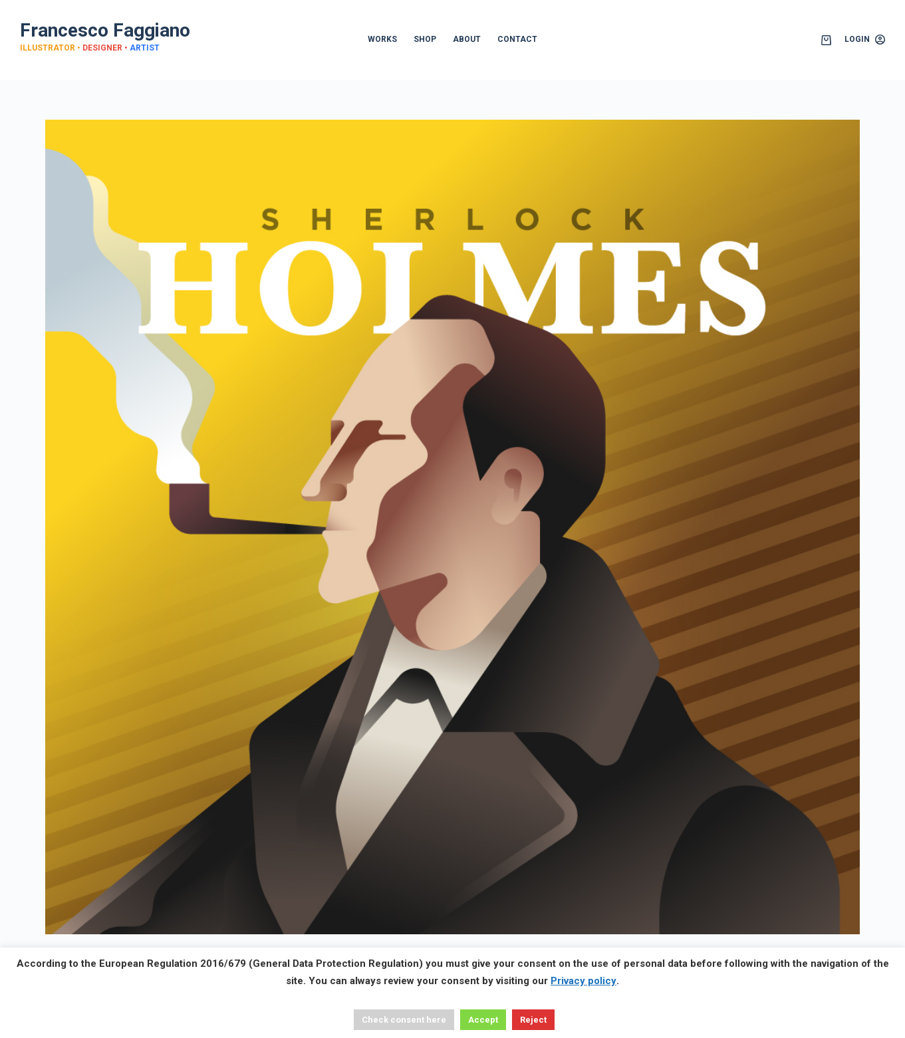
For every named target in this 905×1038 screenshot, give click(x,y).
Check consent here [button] (404, 1020)
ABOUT (467, 39)
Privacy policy (583, 981)
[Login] (864, 40)
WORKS (382, 39)
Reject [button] (533, 1020)
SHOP (425, 39)
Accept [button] (483, 1020)
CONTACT (517, 39)
